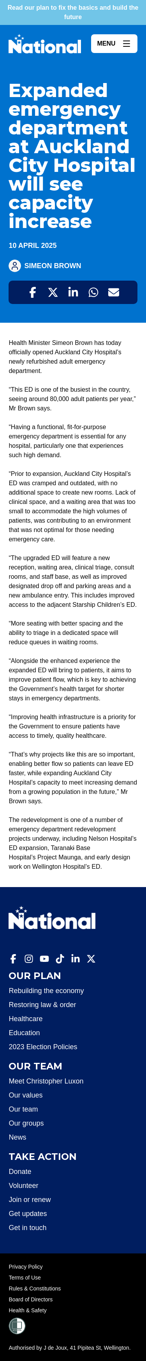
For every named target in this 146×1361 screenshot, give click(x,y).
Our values (25, 1095)
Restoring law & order (42, 1005)
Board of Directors (31, 1299)
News (17, 1137)
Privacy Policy (25, 1267)
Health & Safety (27, 1310)
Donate (20, 1171)
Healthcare (25, 1019)
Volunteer (23, 1186)
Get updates (28, 1214)
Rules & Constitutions (35, 1288)
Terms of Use (24, 1277)
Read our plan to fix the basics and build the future (72, 12)
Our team (23, 1109)
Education (24, 1033)
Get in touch (27, 1228)
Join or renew (30, 1200)
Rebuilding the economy (46, 991)
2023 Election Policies (43, 1047)
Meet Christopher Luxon (46, 1081)
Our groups (26, 1123)
